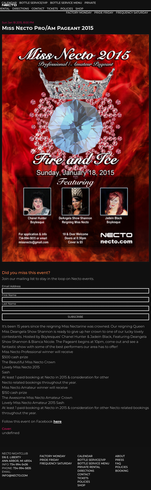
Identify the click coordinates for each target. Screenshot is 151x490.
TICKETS (52, 8)
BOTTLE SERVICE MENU (66, 2)
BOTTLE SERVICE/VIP (33, 2)
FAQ (118, 463)
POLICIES (66, 8)
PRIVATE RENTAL (89, 467)
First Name (9, 295)
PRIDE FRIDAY (103, 12)
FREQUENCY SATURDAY (132, 12)
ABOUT (120, 456)
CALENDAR (9, 2)
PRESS (119, 459)
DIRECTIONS (20, 8)
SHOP (79, 8)
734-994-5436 (19, 464)
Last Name (9, 303)
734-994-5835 (22, 468)
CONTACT (38, 8)
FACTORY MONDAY (79, 12)
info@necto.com (15, 475)
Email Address (11, 286)
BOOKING (121, 470)
